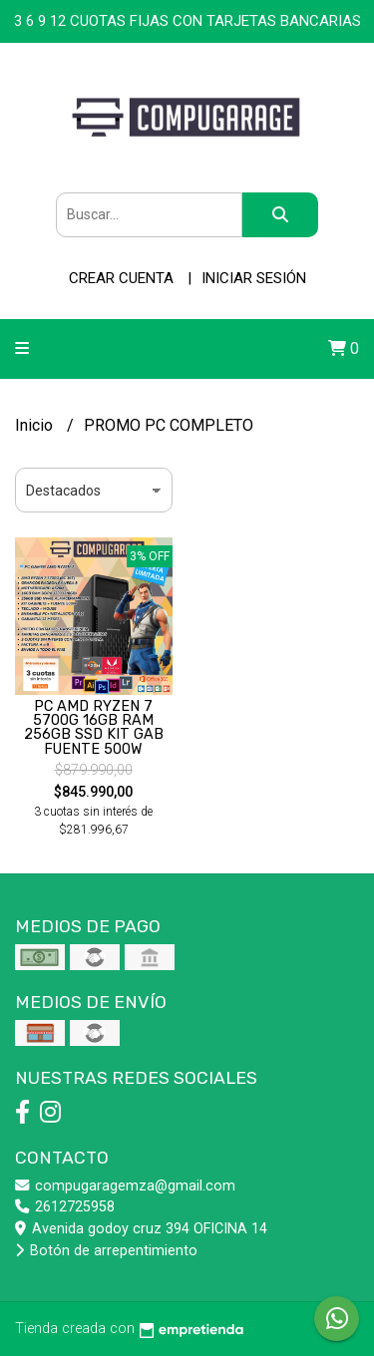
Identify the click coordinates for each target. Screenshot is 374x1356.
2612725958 (65, 1206)
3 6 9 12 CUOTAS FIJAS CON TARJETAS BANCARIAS (187, 21)
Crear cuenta (121, 278)
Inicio (36, 425)
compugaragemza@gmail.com (125, 1186)
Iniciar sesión (253, 278)
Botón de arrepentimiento (106, 1250)
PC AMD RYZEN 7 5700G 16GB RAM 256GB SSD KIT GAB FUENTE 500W (94, 728)
